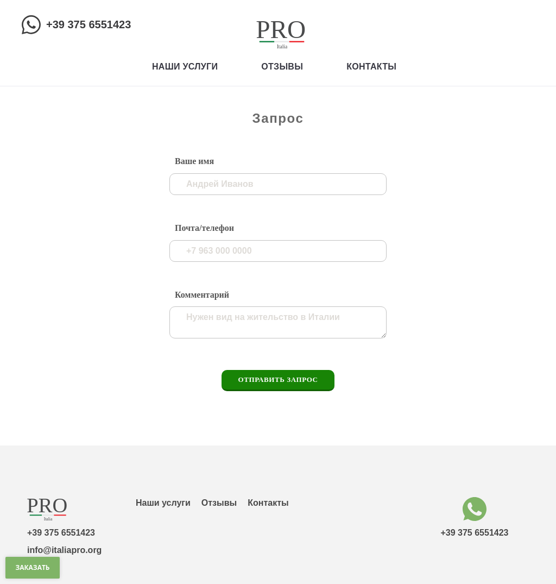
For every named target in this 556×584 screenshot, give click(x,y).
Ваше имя (194, 161)
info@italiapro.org (64, 550)
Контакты (371, 66)
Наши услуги (185, 66)
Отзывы (282, 66)
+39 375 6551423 (88, 24)
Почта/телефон (204, 228)
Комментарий (202, 294)
